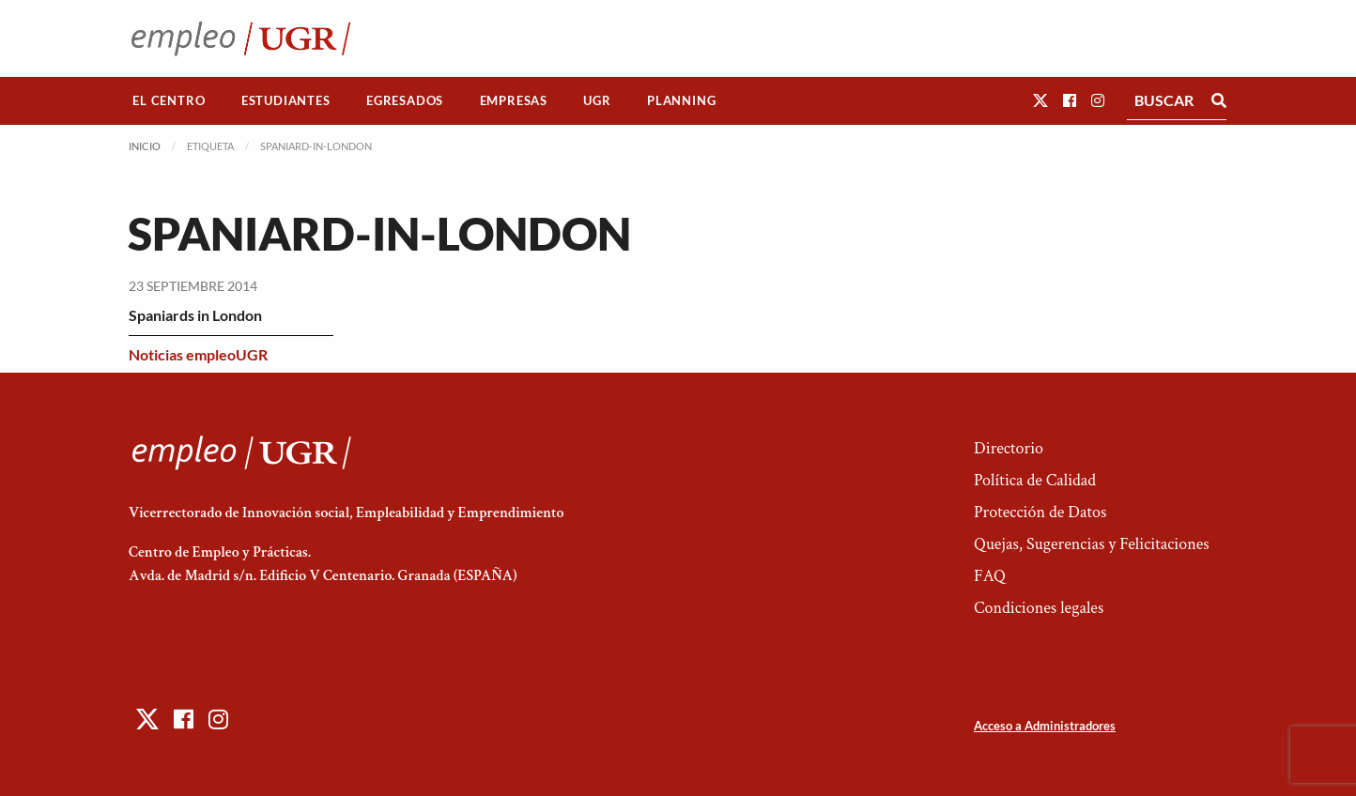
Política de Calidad (1035, 480)
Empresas (513, 100)
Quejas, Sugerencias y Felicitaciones (1092, 544)
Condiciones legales (1038, 608)
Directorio (1008, 448)
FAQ (990, 576)
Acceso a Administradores (1045, 725)
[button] (1040, 100)
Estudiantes (286, 100)
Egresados (404, 100)
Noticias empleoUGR (198, 354)
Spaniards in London (195, 315)
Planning (681, 100)
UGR (596, 100)
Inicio (145, 146)
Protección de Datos (1040, 512)
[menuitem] (169, 101)
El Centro (168, 100)
